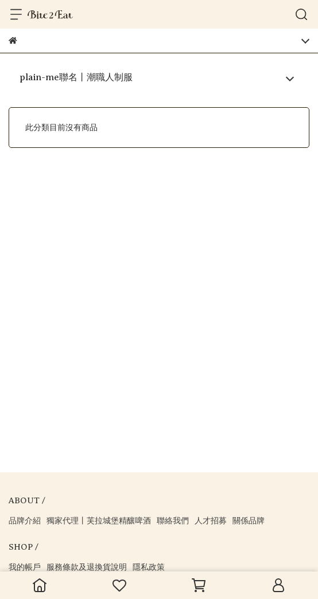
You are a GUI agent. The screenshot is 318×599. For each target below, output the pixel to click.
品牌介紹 (25, 520)
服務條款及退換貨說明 (86, 567)
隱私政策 (149, 567)
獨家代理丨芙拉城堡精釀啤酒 (98, 520)
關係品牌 (248, 520)
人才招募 (211, 520)
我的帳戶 (25, 567)
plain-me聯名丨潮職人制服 (76, 77)
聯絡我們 (173, 520)
